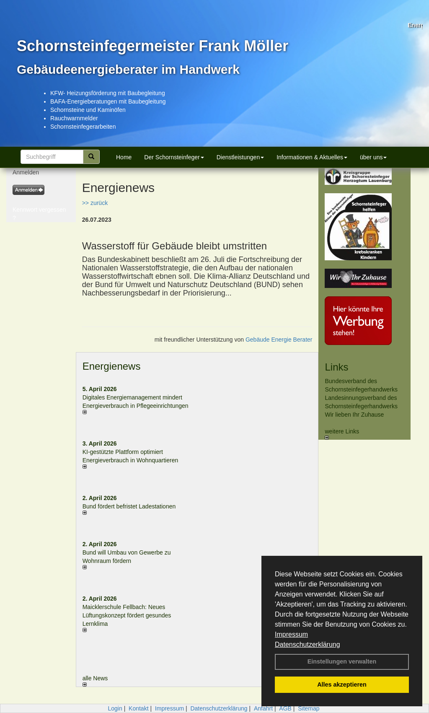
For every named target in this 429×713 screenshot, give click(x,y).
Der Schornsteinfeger (174, 157)
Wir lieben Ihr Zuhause (354, 414)
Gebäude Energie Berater (279, 339)
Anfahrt (263, 708)
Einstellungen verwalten (342, 661)
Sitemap (308, 708)
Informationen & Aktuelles (312, 157)
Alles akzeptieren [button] (342, 684)
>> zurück (95, 203)
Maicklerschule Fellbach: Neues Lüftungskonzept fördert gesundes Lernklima (127, 615)
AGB (285, 708)
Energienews (112, 366)
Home (124, 157)
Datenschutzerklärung (307, 644)
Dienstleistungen (240, 157)
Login (115, 708)
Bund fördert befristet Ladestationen (129, 506)
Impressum (291, 634)
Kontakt (138, 708)
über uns (373, 157)
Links (336, 367)
